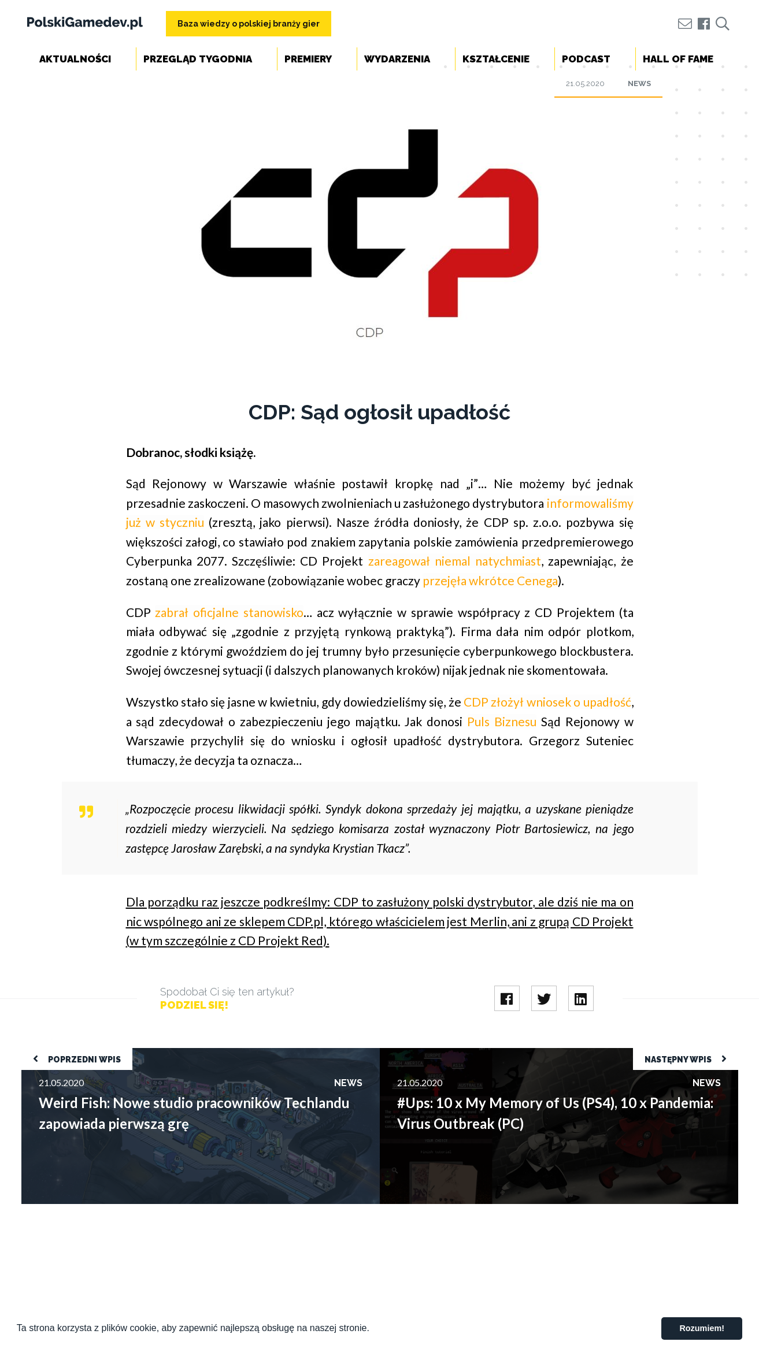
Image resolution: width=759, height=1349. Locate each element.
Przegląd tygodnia (197, 59)
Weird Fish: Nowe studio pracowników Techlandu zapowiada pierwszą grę (168, 1053)
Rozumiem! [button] (701, 1328)
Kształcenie (496, 59)
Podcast (586, 59)
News (639, 83)
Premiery (308, 59)
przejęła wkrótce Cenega (490, 580)
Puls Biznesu (501, 721)
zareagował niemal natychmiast (454, 560)
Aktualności (75, 59)
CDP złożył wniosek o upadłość (547, 701)
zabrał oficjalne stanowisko (229, 612)
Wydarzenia (397, 59)
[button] (373, 1329)
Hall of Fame (678, 59)
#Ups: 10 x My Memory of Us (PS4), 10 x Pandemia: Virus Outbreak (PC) (523, 1053)
